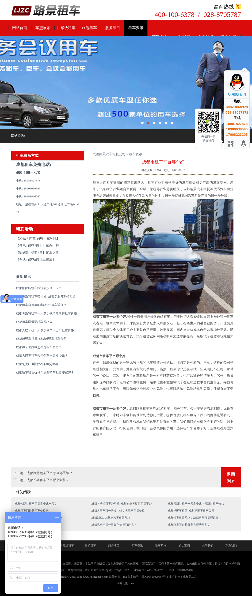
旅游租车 (89, 28)
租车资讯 (135, 28)
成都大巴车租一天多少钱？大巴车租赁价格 (45, 330)
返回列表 (231, 478)
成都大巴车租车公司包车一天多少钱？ (42, 355)
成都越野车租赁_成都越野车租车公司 (41, 338)
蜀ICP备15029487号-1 (154, 576)
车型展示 (42, 28)
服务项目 (112, 28)
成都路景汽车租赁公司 (109, 154)
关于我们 (207, 545)
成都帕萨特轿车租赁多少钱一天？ (39, 288)
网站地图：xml (126, 583)
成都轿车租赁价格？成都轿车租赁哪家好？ (45, 372)
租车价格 (160, 545)
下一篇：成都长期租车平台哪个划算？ (41, 480)
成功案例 (184, 545)
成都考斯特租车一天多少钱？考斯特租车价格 (46, 313)
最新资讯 (23, 277)
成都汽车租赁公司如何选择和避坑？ (113, 524)
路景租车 (114, 576)
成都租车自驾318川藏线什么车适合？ (41, 305)
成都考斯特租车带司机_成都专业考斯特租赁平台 (49, 296)
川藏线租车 (66, 28)
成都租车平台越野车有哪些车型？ (189, 524)
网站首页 (19, 28)
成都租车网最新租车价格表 (34, 322)
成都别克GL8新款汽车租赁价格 (37, 364)
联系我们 (231, 545)
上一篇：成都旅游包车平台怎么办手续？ (43, 473)
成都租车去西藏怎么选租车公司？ (39, 347)
